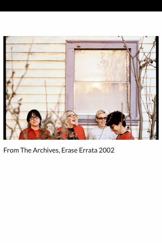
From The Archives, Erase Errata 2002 (59, 150)
